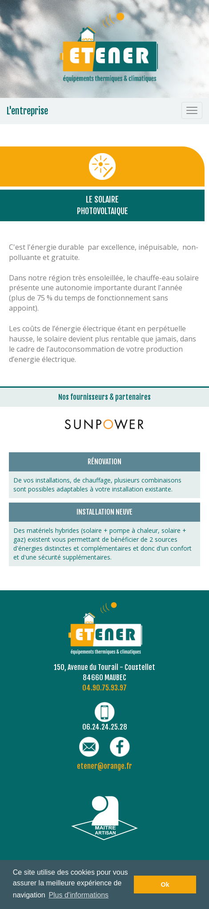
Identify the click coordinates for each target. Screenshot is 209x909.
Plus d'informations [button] (78, 895)
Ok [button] (165, 884)
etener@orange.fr (104, 766)
